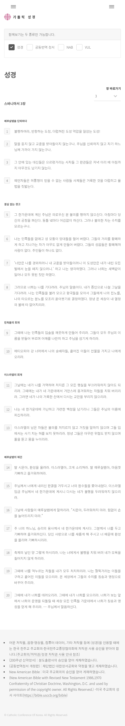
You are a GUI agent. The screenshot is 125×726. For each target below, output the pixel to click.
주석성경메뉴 (13, 7)
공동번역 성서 (45, 47)
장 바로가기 (113, 88)
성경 (20, 47)
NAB (70, 47)
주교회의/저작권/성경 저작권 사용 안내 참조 (48, 654)
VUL (88, 47)
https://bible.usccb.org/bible (44, 695)
